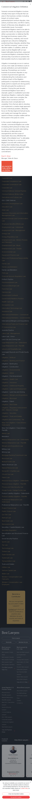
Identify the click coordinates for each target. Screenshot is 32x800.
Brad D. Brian (6, 156)
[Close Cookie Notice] (30, 782)
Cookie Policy (24, 788)
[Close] (30, 4)
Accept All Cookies (16, 797)
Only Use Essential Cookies (16, 794)
